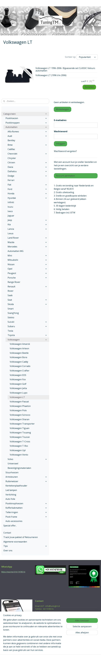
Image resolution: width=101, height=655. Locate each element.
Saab (10, 295)
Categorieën (25, 113)
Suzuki (27, 321)
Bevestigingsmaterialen (19, 468)
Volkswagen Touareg (20, 432)
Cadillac (11, 149)
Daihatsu (27, 171)
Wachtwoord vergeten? (65, 151)
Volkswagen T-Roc (19, 445)
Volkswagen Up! (18, 450)
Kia (27, 224)
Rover (10, 290)
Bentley (11, 140)
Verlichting (11, 494)
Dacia (27, 167)
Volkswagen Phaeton (20, 406)
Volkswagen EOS (18, 375)
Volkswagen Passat (19, 401)
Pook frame (26, 516)
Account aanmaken (65, 175)
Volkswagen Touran (20, 437)
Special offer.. (9, 525)
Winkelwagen (62, 109)
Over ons (7, 550)
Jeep (27, 220)
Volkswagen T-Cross (20, 441)
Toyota (27, 335)
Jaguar (11, 215)
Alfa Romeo (27, 131)
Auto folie (10, 499)
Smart (11, 308)
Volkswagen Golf (18, 383)
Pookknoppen (26, 122)
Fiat (27, 184)
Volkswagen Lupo (18, 392)
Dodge (27, 175)
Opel (27, 268)
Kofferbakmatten (26, 507)
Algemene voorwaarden (15, 541)
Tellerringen (26, 512)
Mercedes (27, 246)
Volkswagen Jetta (18, 388)
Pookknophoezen (26, 503)
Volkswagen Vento (19, 454)
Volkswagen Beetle (19, 352)
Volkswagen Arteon (19, 348)
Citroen (27, 162)
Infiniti (11, 202)
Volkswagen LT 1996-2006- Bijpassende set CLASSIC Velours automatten (65, 69)
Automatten (26, 127)
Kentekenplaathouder (16, 485)
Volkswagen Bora (18, 357)
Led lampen (11, 490)
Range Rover (14, 282)
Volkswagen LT (17, 397)
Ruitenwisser (26, 481)
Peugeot (27, 273)
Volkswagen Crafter (19, 370)
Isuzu (10, 206)
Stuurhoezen (12, 472)
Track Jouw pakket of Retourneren (20, 537)
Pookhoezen (26, 118)
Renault (27, 286)
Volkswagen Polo (18, 410)
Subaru (27, 326)
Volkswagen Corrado (20, 366)
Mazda (27, 242)
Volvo (27, 459)
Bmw (27, 144)
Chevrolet (27, 153)
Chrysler (12, 158)
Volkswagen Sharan (19, 419)
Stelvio (11, 317)
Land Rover (27, 237)
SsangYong (13, 313)
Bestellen (89, 87)
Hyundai (27, 197)
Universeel (13, 463)
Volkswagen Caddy (19, 361)
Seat (27, 299)
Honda (27, 193)
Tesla (10, 330)
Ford (27, 189)
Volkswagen (27, 339)
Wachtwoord (60, 131)
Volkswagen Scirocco (20, 414)
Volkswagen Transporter (22, 423)
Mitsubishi (27, 259)
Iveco (10, 211)
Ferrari (11, 180)
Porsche (27, 277)
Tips (25, 546)
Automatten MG (15, 251)
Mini (27, 255)
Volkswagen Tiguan (19, 428)
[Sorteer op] (87, 57)
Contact (7, 532)
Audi (27, 136)
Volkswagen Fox (18, 379)
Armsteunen (26, 476)
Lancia (27, 228)
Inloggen (60, 143)
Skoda (27, 304)
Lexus (10, 233)
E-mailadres (60, 120)
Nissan (27, 264)
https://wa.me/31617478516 (13, 572)
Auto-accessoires (14, 521)
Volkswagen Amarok (20, 344)
